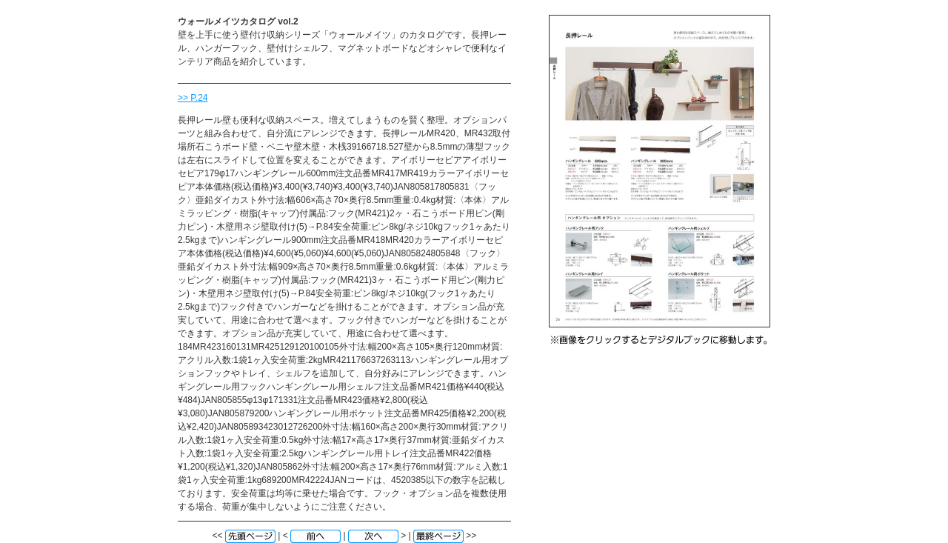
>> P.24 (193, 98)
